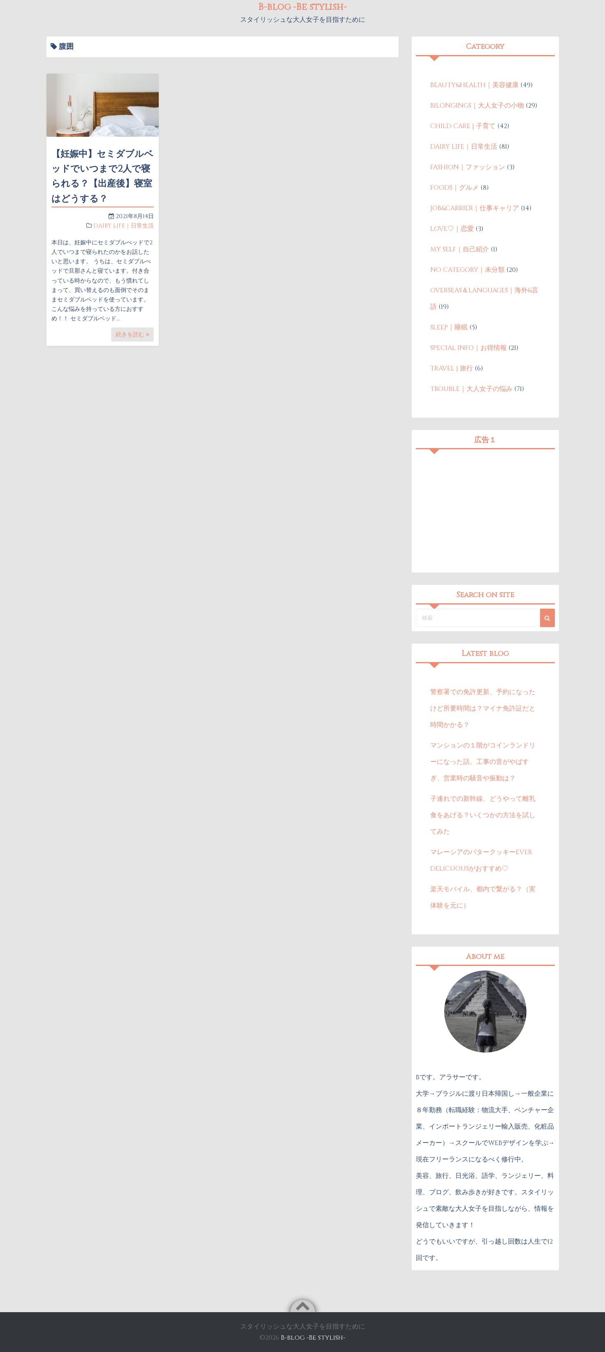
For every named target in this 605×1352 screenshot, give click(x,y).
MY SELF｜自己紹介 (459, 249)
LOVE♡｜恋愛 (452, 228)
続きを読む (132, 334)
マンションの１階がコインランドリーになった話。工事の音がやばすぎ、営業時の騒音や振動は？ (482, 762)
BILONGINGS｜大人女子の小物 (477, 105)
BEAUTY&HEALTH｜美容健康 (474, 85)
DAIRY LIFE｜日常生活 (123, 226)
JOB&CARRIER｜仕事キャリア (474, 208)
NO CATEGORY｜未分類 (467, 269)
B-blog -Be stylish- (313, 1337)
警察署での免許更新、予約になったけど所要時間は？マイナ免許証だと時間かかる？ (482, 708)
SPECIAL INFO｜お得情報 (468, 347)
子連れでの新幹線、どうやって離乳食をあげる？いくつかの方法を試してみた (482, 815)
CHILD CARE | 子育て (463, 126)
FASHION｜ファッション (467, 167)
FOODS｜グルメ (454, 187)
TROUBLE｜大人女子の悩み (471, 388)
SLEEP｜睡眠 (449, 327)
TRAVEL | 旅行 (451, 368)
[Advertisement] (485, 510)
